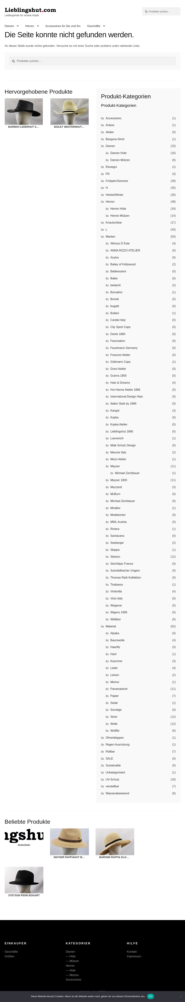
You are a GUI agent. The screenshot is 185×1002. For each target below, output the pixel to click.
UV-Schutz (112, 779)
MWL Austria (118, 521)
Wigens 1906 (118, 612)
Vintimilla (116, 591)
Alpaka (114, 633)
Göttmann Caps (120, 361)
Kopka (114, 417)
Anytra (114, 257)
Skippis (115, 549)
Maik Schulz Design (123, 445)
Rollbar (110, 751)
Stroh (113, 716)
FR (107, 173)
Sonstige (116, 709)
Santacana (117, 535)
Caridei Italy (118, 320)
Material (111, 626)
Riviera (114, 528)
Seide (114, 702)
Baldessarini (118, 271)
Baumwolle (117, 640)
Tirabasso (116, 584)
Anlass (110, 125)
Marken (110, 236)
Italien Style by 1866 (123, 403)
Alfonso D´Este (120, 243)
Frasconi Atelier (120, 354)
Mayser (115, 466)
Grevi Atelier (118, 368)
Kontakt (132, 951)
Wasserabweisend (117, 793)
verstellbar (112, 786)
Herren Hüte (118, 208)
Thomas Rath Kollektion (125, 577)
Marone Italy (118, 452)
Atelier (110, 132)
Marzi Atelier (118, 459)
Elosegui (111, 166)
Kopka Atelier (118, 424)
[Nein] (180, 996)
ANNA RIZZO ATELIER (125, 250)
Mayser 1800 (118, 480)
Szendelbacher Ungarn (125, 570)
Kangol (114, 410)
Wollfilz (114, 730)
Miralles (115, 508)
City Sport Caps (120, 327)
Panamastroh (119, 688)
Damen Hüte (118, 153)
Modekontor (118, 514)
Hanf (113, 654)
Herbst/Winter (114, 194)
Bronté (114, 299)
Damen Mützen (120, 160)
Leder (114, 668)
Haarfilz (115, 647)
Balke (114, 278)
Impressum (134, 956)
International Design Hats (126, 396)
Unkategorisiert (115, 772)
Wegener (116, 605)
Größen (9, 956)
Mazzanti (116, 487)
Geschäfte (93, 26)
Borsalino (116, 292)
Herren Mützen (120, 215)
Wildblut (115, 619)
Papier (114, 695)
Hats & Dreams (120, 382)
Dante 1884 (117, 334)
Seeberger (117, 542)
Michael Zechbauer (127, 473)
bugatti (114, 306)
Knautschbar (114, 222)
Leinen (114, 675)
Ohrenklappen (115, 737)
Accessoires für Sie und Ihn (63, 26)
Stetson (115, 556)
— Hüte (71, 956)
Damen (9, 26)
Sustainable (113, 765)
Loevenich (117, 438)
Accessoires (113, 118)
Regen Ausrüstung (118, 744)
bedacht (115, 285)
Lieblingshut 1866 (121, 431)
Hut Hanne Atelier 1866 (125, 389)
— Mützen (72, 961)
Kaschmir (116, 661)
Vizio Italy (116, 598)
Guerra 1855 (118, 375)
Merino (114, 682)
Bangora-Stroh (115, 139)
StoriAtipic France (121, 563)
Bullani (114, 313)
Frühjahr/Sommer (117, 180)
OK (150, 996)
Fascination (117, 340)
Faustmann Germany (123, 347)
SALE (109, 758)
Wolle (114, 723)
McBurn (115, 494)
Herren (29, 26)
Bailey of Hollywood (123, 264)
